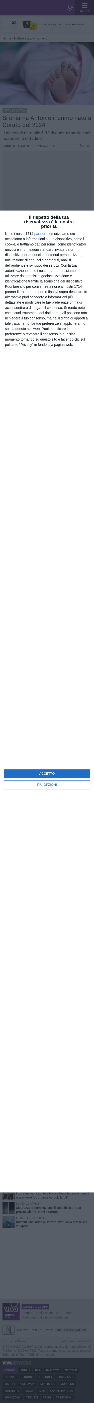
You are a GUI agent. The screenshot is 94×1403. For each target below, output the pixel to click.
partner (39, 233)
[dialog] (47, 702)
